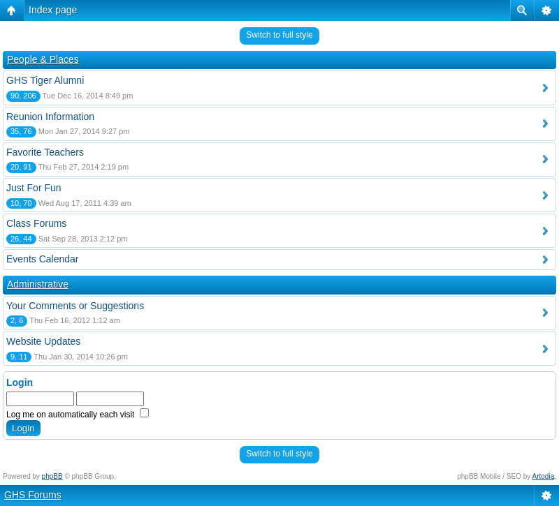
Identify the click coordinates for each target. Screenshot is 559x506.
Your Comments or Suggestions (75, 305)
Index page (53, 9)
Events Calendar (42, 259)
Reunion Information (50, 116)
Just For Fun (33, 187)
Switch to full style (279, 35)
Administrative (37, 284)
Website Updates (43, 341)
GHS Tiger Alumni (45, 80)
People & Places (43, 59)
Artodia (543, 476)
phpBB (52, 476)
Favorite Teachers (45, 152)
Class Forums (36, 223)
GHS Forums (32, 494)
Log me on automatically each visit (77, 414)
